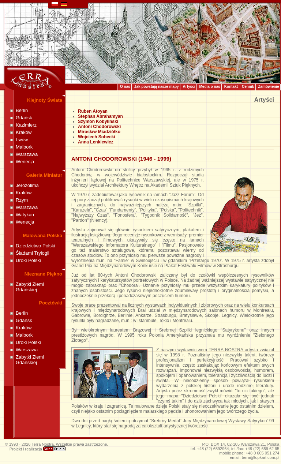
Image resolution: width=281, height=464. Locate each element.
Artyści (189, 87)
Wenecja (25, 161)
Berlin (22, 110)
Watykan (25, 214)
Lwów (22, 139)
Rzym (22, 200)
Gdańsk (24, 117)
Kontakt (231, 87)
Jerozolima (27, 185)
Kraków (23, 132)
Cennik (248, 87)
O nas (125, 87)
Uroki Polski (28, 260)
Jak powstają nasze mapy (156, 87)
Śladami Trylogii (32, 253)
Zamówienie (268, 87)
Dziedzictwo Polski (35, 245)
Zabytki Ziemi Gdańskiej (30, 286)
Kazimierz (26, 125)
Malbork (24, 147)
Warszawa (27, 154)
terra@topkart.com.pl (261, 457)
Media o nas (209, 87)
